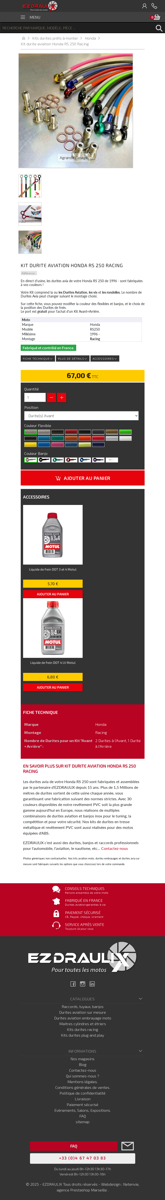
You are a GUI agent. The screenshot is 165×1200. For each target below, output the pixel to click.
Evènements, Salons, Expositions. (82, 1110)
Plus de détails (72, 358)
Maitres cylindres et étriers (82, 1023)
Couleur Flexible (38, 425)
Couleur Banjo (36, 453)
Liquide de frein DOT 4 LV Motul (52, 662)
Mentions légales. (82, 1081)
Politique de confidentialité (82, 1093)
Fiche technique (38, 358)
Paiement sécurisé (82, 1104)
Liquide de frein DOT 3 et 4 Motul (52, 569)
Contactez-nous (114, 848)
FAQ (82, 1116)
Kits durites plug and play (82, 1035)
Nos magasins (82, 1058)
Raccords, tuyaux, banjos (83, 1006)
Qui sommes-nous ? (82, 1076)
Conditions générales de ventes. (82, 1087)
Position (31, 407)
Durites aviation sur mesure (82, 1012)
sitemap (83, 1121)
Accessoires (105, 358)
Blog (82, 1064)
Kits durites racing (82, 1029)
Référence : (29, 273)
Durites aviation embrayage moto (82, 1018)
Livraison (82, 1098)
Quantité (31, 389)
